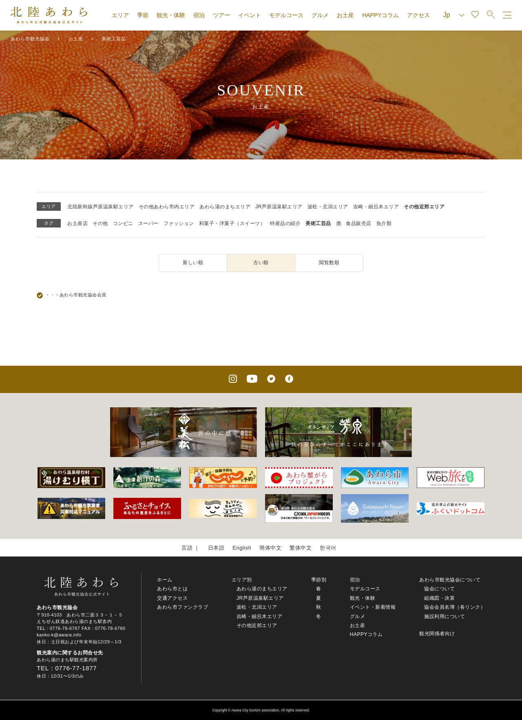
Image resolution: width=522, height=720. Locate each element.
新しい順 (193, 262)
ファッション (179, 223)
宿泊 (199, 15)
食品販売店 (359, 223)
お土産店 (77, 223)
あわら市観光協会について (449, 580)
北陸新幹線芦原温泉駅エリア (100, 207)
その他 (100, 223)
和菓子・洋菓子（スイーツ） (232, 223)
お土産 (345, 15)
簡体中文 (270, 548)
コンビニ (123, 223)
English (241, 548)
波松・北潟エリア (327, 207)
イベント (249, 15)
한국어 (328, 548)
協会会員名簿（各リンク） (454, 607)
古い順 (261, 262)
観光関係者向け (437, 633)
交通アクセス (172, 598)
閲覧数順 (329, 262)
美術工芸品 (318, 223)
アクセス (418, 15)
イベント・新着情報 (373, 607)
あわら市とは (172, 589)
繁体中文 (301, 548)
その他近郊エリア (424, 207)
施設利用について (444, 616)
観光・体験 (171, 15)
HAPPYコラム (380, 15)
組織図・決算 (439, 598)
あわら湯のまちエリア (224, 207)
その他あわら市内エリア (167, 207)
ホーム (165, 580)
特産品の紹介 (285, 223)
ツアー (221, 15)
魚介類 (384, 223)
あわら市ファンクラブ (182, 607)
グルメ (320, 15)
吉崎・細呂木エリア (376, 207)
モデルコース (286, 15)
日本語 (216, 548)
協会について (439, 589)
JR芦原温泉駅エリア (279, 207)
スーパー (148, 223)
